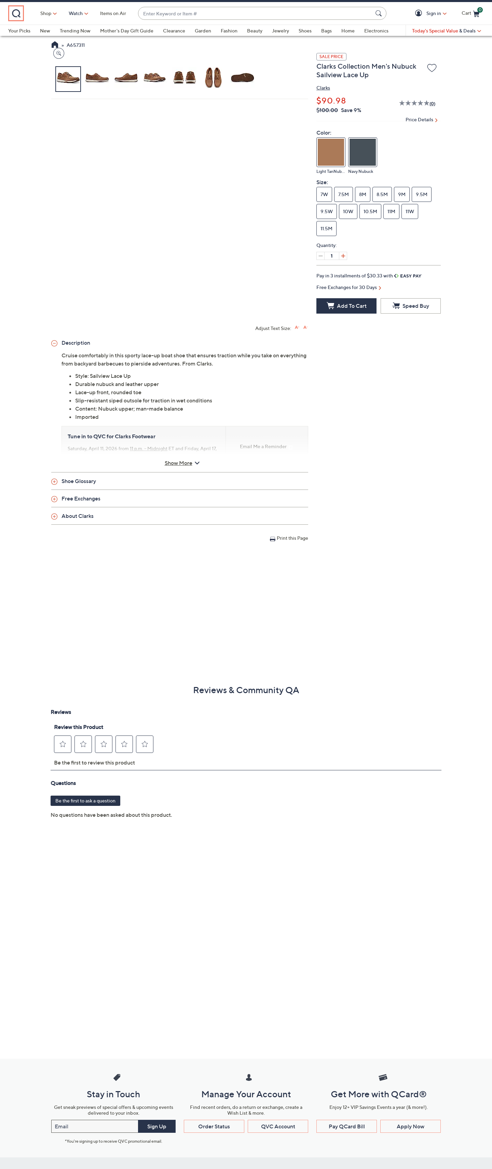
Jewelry (280, 30)
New (45, 30)
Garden (203, 30)
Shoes (305, 30)
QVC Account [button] (278, 1126)
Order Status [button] (214, 1126)
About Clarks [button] (78, 515)
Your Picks (19, 30)
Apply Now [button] (410, 1126)
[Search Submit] (379, 13)
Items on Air (143, 13)
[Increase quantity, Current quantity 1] (343, 256)
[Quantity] (331, 256)
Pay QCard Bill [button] (347, 1126)
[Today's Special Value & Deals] (446, 31)
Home (348, 30)
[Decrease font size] (305, 327)
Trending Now (75, 30)
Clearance (174, 30)
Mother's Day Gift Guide (126, 30)
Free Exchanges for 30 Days (346, 287)
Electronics (376, 30)
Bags (326, 30)
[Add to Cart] (346, 306)
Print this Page (292, 538)
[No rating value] (414, 104)
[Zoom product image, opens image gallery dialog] (57, 206)
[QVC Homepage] (55, 45)
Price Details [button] (419, 119)
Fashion (229, 30)
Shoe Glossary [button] (79, 481)
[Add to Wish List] (432, 68)
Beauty (254, 30)
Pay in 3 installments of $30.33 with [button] (369, 275)
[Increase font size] (297, 327)
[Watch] (105, 13)
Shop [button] (75, 13)
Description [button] (76, 342)
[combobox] (270, 13)
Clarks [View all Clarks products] (323, 88)
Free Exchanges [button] (81, 498)
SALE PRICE (331, 56)
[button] (420, 13)
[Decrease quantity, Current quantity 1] (320, 256)
